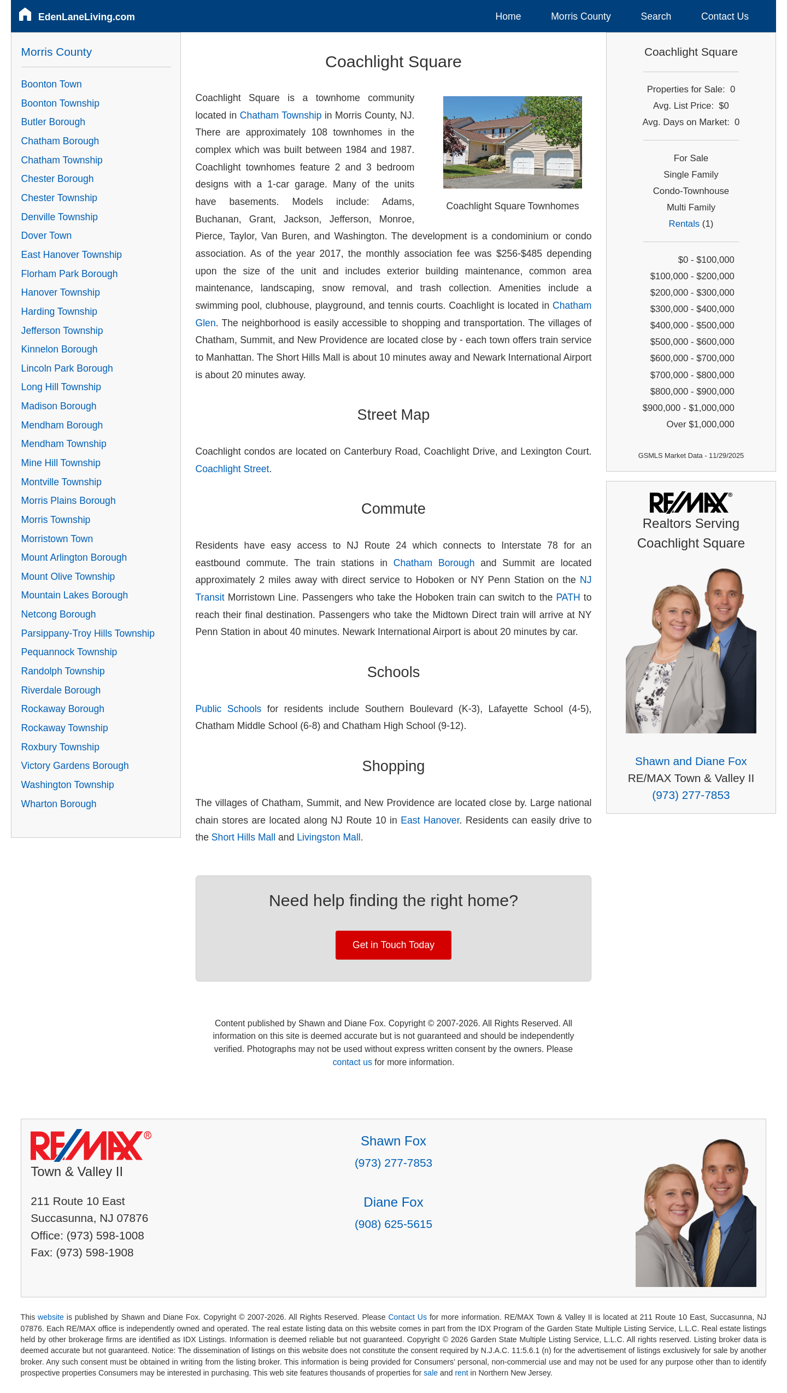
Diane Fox (393, 1202)
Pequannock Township (69, 651)
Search (656, 16)
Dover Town (46, 235)
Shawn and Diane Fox (691, 761)
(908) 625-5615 (393, 1224)
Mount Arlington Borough (74, 557)
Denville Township (59, 216)
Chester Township (59, 197)
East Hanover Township (71, 254)
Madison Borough (59, 406)
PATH (568, 597)
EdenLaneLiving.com (86, 16)
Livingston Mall (328, 837)
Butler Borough (53, 121)
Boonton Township (60, 103)
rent (461, 1372)
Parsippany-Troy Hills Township (88, 633)
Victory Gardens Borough (75, 765)
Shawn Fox (393, 1140)
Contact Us (725, 16)
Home (508, 16)
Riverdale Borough (61, 690)
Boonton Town (51, 84)
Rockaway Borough (63, 708)
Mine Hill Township (61, 462)
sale (431, 1372)
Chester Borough (57, 178)
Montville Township (61, 482)
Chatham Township (281, 115)
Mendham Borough (62, 425)
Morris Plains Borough (68, 500)
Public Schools (229, 708)
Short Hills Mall (243, 837)
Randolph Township (63, 671)
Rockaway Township (64, 727)
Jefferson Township (62, 330)
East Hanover (430, 820)
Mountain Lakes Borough (74, 595)
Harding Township (59, 311)
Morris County (581, 16)
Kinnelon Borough (59, 349)
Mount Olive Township (68, 576)
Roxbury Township (60, 747)
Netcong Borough (58, 614)
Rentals (684, 224)
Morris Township (56, 519)
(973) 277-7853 (691, 795)
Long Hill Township (61, 386)
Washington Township (67, 784)
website (51, 1317)
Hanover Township (60, 292)
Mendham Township (64, 443)
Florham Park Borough (69, 273)
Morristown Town (57, 538)
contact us (352, 1062)
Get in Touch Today (393, 944)
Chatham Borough (434, 562)
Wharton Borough (59, 803)
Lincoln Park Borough (67, 368)
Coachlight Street (232, 468)
